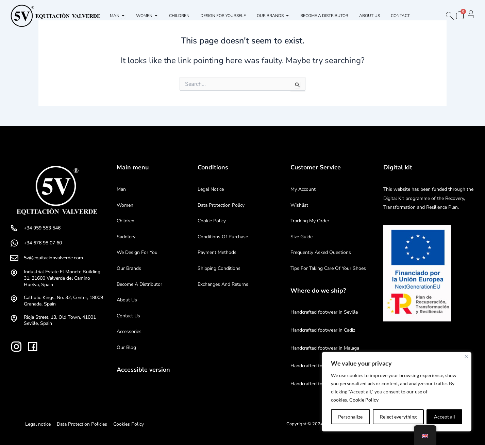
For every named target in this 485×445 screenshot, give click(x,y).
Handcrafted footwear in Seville (324, 312)
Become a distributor (139, 284)
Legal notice (211, 189)
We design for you (137, 252)
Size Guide (301, 237)
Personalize (350, 417)
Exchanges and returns (223, 284)
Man (121, 189)
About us (127, 300)
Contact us (128, 316)
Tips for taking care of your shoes (328, 268)
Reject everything (398, 417)
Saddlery (126, 237)
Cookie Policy (364, 400)
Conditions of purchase (223, 237)
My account (303, 189)
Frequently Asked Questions (320, 252)
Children (125, 221)
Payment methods (217, 252)
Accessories (129, 331)
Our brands (129, 268)
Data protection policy (221, 205)
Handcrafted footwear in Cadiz (322, 330)
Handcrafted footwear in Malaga (324, 348)
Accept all (444, 417)
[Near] (466, 356)
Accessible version (143, 370)
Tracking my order (309, 221)
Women (125, 205)
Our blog (126, 347)
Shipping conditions (219, 268)
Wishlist (299, 205)
